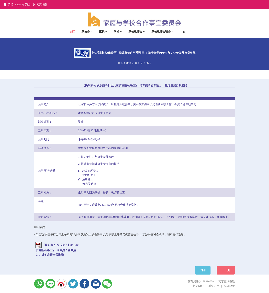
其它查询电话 (226, 281)
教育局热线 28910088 (201, 281)
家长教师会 (135, 31)
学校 (116, 31)
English (19, 4)
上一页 (226, 270)
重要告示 (213, 285)
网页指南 (42, 4)
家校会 (85, 31)
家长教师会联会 (161, 31)
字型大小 (30, 4)
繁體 (10, 4)
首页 (72, 31)
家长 (101, 31)
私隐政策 (229, 285)
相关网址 (198, 285)
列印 (203, 270)
